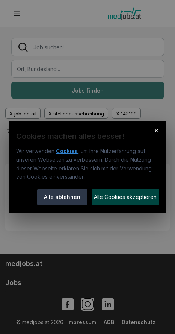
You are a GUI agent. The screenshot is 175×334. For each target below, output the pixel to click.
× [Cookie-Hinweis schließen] (156, 130)
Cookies (67, 151)
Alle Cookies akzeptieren (125, 197)
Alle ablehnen (62, 197)
